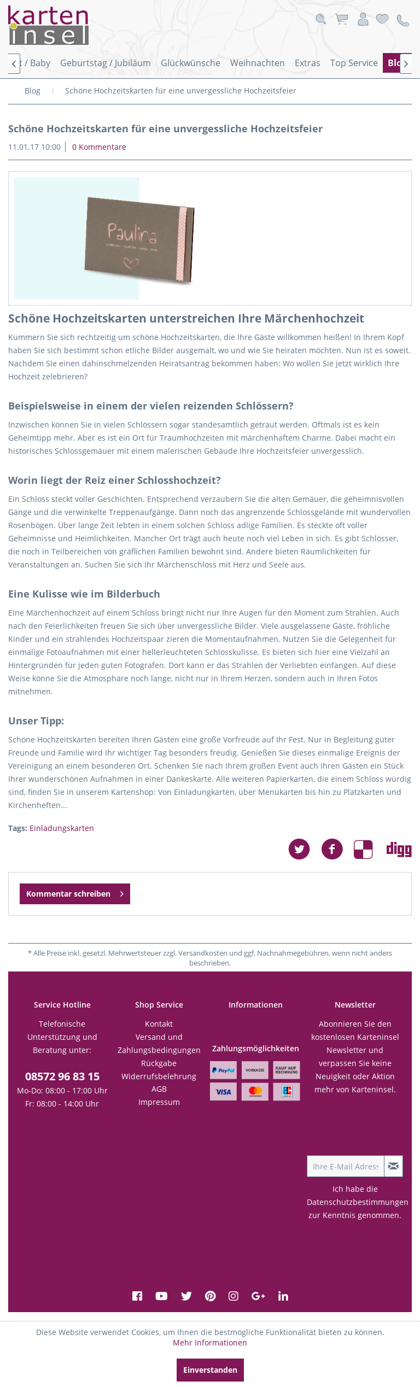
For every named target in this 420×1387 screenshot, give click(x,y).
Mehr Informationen (210, 1342)
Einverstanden (210, 1370)
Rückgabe (159, 1063)
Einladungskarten (62, 828)
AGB (159, 1089)
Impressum (159, 1102)
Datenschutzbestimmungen (358, 1202)
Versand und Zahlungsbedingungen (159, 1043)
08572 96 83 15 (62, 1076)
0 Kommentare (99, 147)
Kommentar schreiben (75, 892)
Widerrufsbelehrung (158, 1076)
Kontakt (159, 1024)
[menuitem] (105, 63)
